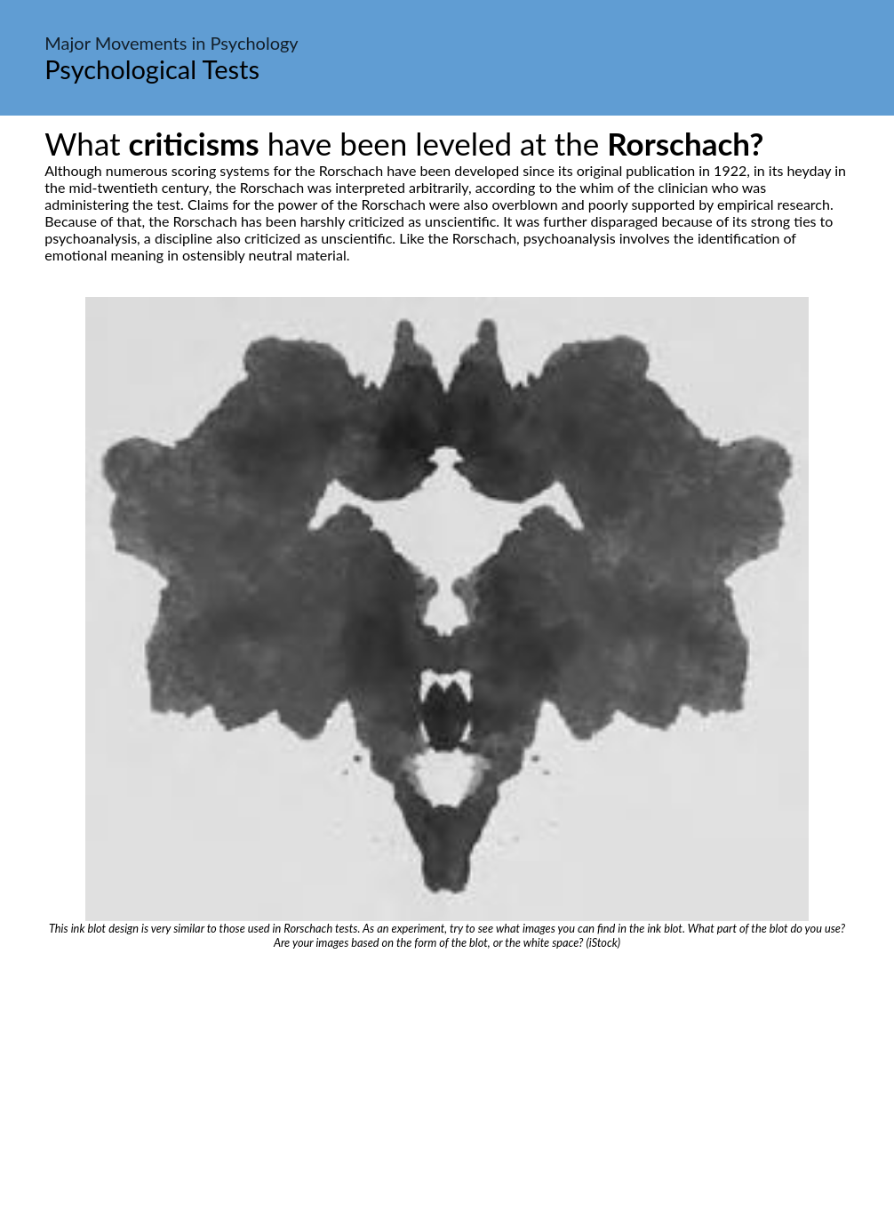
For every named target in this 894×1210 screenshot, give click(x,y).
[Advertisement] (447, 1082)
